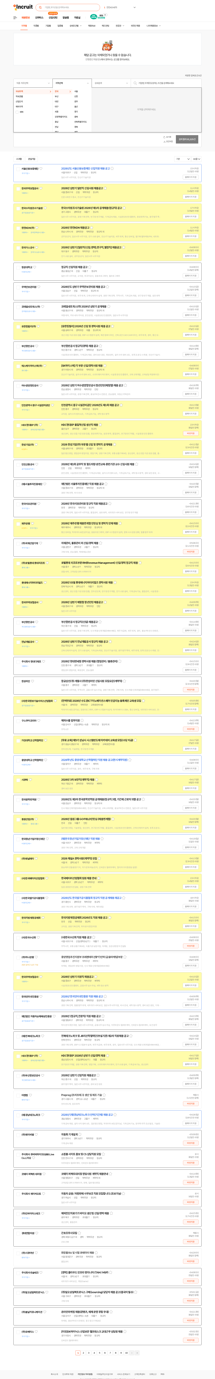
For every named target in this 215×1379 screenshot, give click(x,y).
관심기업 (31, 159)
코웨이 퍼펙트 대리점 (32, 1174)
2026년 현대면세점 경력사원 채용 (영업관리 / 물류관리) (89, 661)
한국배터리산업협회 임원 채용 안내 (78, 878)
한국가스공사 (28, 247)
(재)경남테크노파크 (31, 1115)
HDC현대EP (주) (30, 425)
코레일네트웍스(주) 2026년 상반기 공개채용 (83, 306)
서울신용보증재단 (30, 168)
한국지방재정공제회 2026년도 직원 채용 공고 (84, 917)
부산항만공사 (28, 346)
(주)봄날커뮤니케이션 (32, 1312)
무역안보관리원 (29, 287)
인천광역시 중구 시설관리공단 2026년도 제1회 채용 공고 (90, 405)
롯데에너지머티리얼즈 (32, 582)
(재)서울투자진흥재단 (32, 484)
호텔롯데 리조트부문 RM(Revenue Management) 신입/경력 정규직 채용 (99, 563)
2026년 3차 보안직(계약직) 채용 (77, 779)
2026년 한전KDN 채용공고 (75, 228)
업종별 (60, 25)
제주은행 (26, 523)
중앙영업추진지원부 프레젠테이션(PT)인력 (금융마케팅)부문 (92, 957)
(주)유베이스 (28, 1331)
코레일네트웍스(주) (31, 306)
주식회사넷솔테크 (30, 1272)
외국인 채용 (135, 25)
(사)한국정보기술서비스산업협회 (37, 701)
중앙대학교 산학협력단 (32, 760)
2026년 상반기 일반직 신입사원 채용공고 (82, 188)
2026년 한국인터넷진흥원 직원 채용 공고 (82, 996)
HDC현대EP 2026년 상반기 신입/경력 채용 (83, 1055)
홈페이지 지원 (190, 177)
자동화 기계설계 (69, 1134)
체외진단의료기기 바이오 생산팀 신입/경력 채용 (85, 1213)
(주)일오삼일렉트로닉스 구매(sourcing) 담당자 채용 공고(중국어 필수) (97, 1292)
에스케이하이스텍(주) (32, 366)
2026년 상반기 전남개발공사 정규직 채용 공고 (84, 642)
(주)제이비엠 (28, 1134)
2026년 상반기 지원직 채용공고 (77, 977)
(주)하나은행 (28, 957)
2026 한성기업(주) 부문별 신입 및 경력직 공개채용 (86, 444)
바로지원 (190, 433)
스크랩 (19, 159)
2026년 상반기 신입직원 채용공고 (78, 1075)
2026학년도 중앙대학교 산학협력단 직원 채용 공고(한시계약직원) (94, 760)
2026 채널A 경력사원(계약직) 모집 (79, 858)
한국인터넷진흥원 (30, 996)
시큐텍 (25, 779)
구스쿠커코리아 (29, 720)
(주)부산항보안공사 (31, 1075)
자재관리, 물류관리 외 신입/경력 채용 (79, 543)
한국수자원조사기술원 (32, 208)
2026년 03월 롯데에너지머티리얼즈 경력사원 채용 (87, 582)
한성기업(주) (28, 444)
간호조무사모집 (69, 1233)
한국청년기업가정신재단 (33, 839)
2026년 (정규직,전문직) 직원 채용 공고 (81, 1016)
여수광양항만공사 (30, 385)
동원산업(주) (28, 819)
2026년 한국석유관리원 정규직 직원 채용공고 (84, 504)
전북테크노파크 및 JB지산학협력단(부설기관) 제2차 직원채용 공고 (95, 1036)
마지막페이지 (137, 1352)
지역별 (24, 25)
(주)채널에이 (28, 858)
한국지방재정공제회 (31, 917)
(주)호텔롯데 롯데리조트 (33, 563)
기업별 (48, 25)
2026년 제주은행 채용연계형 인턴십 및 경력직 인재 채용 (89, 523)
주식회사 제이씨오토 (31, 1193)
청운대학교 (27, 267)
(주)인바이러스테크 (31, 1213)
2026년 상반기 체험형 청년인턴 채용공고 (82, 602)
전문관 (118, 25)
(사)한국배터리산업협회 (33, 878)
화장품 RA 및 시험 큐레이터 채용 (77, 1253)
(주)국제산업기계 (30, 543)
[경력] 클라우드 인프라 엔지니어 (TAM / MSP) (84, 1272)
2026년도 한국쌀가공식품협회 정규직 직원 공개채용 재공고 (91, 898)
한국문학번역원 (29, 799)
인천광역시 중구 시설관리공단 (36, 405)
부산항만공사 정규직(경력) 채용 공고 (79, 346)
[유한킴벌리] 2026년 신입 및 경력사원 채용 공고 (85, 326)
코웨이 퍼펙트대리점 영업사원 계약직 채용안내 (84, 1174)
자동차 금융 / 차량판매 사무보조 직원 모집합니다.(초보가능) (91, 1193)
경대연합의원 (28, 1233)
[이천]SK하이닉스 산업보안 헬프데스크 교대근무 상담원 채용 (92, 1331)
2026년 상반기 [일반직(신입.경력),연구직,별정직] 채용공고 (91, 247)
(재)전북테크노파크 (31, 1036)
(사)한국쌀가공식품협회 (33, 898)
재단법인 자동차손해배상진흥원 (37, 1016)
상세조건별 (74, 25)
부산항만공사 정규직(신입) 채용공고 (79, 622)
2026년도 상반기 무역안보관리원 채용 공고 (83, 287)
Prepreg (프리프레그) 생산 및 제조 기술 (81, 1095)
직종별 (36, 25)
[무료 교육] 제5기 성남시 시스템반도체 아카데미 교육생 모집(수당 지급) (97, 740)
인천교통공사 (28, 464)
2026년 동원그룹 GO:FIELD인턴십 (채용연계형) (86, 819)
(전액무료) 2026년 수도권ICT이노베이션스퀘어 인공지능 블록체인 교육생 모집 (101, 701)
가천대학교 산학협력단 (32, 740)
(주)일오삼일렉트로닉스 (33, 1292)
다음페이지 (131, 1352)
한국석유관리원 (29, 504)
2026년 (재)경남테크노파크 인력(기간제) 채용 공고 (87, 1115)
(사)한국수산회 (29, 937)
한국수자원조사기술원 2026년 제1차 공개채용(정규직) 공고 (91, 208)
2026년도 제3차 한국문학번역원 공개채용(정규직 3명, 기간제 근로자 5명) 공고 (101, 799)
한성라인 (26, 681)
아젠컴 (25, 1095)
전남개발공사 (28, 642)
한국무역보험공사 (30, 188)
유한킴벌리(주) (29, 326)
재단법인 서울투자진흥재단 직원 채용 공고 (82, 484)
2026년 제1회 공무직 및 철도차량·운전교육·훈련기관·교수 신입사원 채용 (97, 464)
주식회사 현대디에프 (31, 661)
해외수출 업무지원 (70, 720)
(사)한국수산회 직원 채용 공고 (76, 937)
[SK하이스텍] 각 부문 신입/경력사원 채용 (82, 366)
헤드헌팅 (105, 25)
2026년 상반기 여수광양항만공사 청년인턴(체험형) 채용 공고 (92, 385)
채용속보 (91, 25)
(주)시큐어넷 (28, 1253)
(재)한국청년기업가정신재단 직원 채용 (80, 839)
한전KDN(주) (28, 228)
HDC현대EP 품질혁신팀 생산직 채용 (79, 425)
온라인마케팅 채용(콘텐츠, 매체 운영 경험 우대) (85, 1312)
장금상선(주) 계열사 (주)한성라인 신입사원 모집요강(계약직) (91, 681)
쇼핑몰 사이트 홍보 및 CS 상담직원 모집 (81, 1154)
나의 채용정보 (152, 25)
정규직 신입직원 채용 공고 (74, 267)
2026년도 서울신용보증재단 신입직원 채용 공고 (85, 168)
